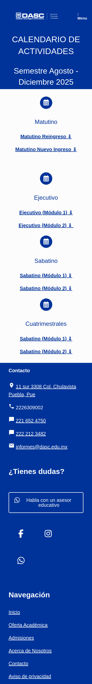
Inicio (14, 612)
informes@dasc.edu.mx (41, 446)
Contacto (18, 663)
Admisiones (21, 638)
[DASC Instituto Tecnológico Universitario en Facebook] (21, 534)
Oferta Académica (28, 625)
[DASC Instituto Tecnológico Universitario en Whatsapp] (21, 560)
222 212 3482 (31, 433)
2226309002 (29, 407)
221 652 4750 (31, 420)
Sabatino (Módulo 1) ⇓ (46, 275)
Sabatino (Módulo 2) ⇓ (46, 288)
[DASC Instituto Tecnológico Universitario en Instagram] (48, 534)
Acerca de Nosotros (30, 650)
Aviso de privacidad (30, 676)
